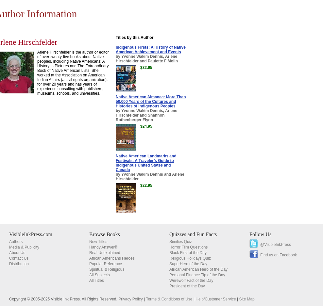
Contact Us (18, 258)
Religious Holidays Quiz (190, 258)
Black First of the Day (188, 252)
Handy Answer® (103, 247)
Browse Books (104, 234)
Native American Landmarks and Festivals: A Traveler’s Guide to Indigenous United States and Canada (146, 163)
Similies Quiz (180, 241)
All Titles (96, 280)
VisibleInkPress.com (30, 234)
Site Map (246, 299)
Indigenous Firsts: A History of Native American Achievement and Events (151, 49)
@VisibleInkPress (275, 244)
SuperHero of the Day (188, 264)
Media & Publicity (24, 247)
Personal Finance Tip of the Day (197, 275)
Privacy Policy (130, 299)
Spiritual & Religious (106, 269)
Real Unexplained (104, 252)
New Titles (98, 241)
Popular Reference (105, 264)
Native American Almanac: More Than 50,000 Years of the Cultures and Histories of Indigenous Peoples (151, 101)
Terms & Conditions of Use (169, 299)
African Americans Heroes (112, 258)
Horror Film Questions (188, 247)
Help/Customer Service (216, 299)
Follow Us (260, 234)
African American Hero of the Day (198, 269)
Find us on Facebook (278, 255)
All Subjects (99, 275)
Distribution (19, 264)
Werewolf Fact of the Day (191, 280)
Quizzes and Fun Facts (193, 234)
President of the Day (187, 286)
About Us (17, 252)
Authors (16, 241)
